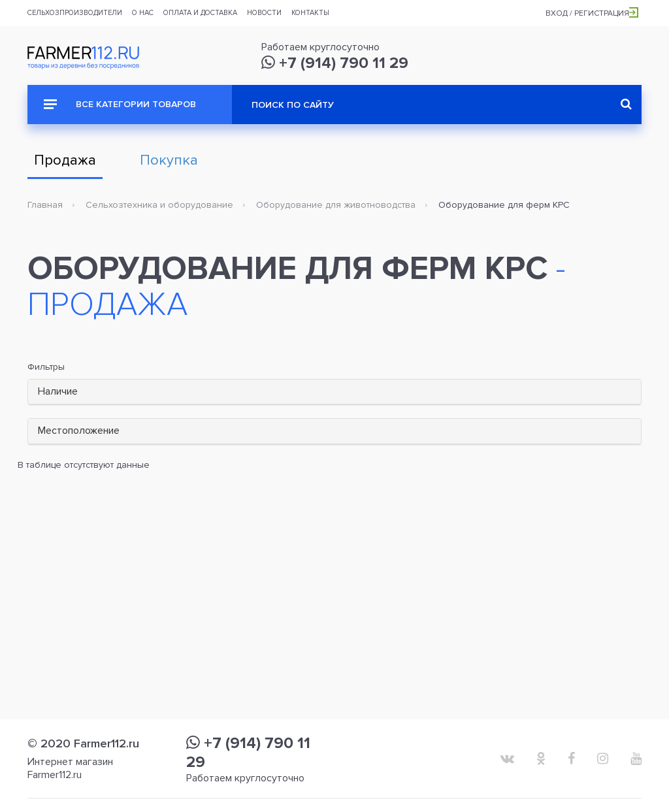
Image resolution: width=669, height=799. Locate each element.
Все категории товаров (120, 104)
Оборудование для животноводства (336, 204)
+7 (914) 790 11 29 (334, 63)
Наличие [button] (58, 391)
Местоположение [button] (79, 430)
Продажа (65, 160)
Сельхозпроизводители (74, 12)
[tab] (334, 392)
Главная (45, 204)
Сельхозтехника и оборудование (159, 204)
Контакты (310, 12)
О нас (143, 12)
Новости (264, 12)
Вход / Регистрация (592, 13)
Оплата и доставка (200, 12)
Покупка (169, 160)
